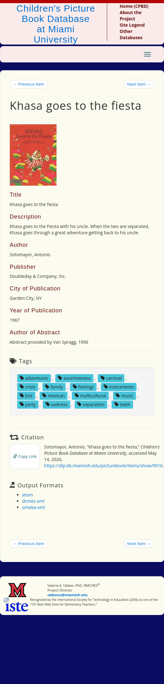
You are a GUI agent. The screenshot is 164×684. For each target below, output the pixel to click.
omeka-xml (33, 507)
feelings (83, 387)
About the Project (131, 15)
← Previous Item (28, 84)
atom (27, 495)
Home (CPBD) (134, 6)
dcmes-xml (33, 501)
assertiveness (74, 378)
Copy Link (25, 456)
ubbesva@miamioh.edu (67, 594)
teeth (122, 404)
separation (91, 404)
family (54, 387)
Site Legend (132, 25)
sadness (56, 404)
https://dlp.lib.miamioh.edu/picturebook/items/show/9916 (103, 466)
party (28, 404)
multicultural (90, 396)
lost (26, 396)
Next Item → (139, 84)
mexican (53, 396)
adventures (34, 378)
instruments (119, 387)
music (124, 396)
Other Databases (131, 34)
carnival (111, 378)
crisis (27, 387)
